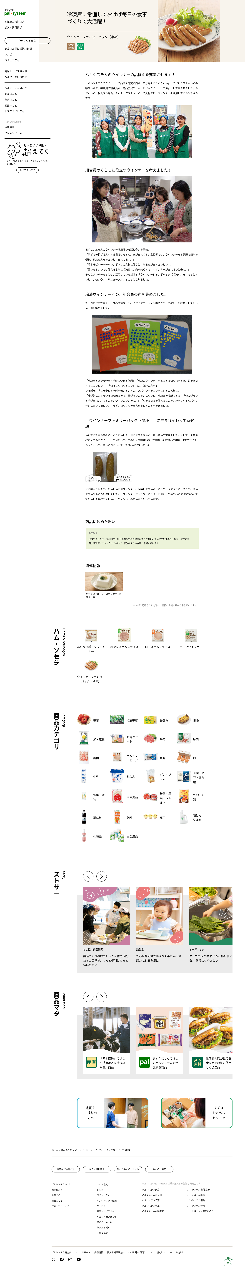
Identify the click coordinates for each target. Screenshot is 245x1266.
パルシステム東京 (151, 1190)
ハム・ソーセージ (83, 1150)
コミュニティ (12, 61)
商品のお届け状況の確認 (18, 49)
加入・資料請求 (13, 28)
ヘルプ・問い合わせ (16, 77)
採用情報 (98, 1252)
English (179, 1252)
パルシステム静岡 (196, 1206)
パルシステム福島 (196, 1200)
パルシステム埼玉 (151, 1206)
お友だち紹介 (103, 1227)
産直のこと (11, 106)
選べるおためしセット (128, 1169)
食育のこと (11, 100)
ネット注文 (19, 41)
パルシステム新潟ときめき (200, 1211)
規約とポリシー (164, 1252)
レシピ (8, 55)
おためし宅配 (159, 1169)
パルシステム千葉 (151, 1200)
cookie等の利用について (140, 1252)
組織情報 (10, 127)
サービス (101, 1206)
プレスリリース (13, 133)
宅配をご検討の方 (15, 22)
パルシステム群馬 (196, 1195)
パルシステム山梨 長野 (198, 1190)
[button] (101, 876)
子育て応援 (102, 1233)
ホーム (55, 1150)
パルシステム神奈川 (152, 1195)
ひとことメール (104, 1222)
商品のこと (11, 94)
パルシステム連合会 (61, 1252)
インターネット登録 (107, 1201)
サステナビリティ (15, 112)
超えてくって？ (19, 164)
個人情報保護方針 (116, 1252)
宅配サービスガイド (16, 71)
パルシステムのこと (16, 88)
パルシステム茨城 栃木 (153, 1211)
